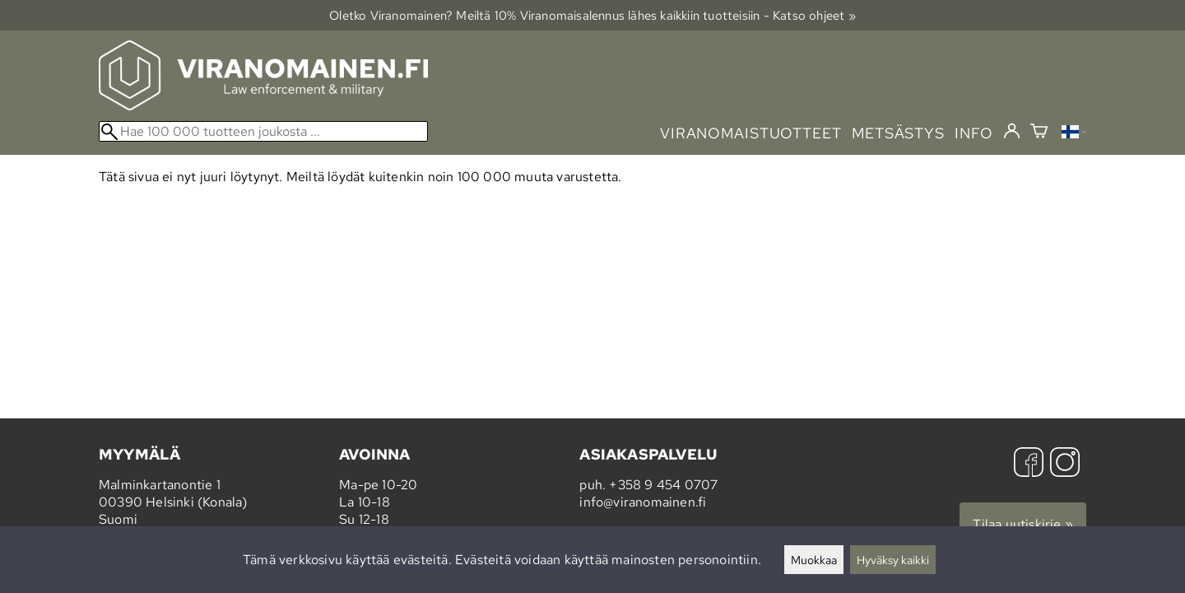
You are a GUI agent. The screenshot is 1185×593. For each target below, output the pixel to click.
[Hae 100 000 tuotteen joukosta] (263, 131)
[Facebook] (1028, 464)
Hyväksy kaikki (893, 559)
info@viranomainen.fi (642, 502)
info (974, 133)
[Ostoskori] (1039, 133)
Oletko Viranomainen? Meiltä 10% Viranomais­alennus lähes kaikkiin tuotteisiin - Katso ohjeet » (592, 15)
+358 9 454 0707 (663, 484)
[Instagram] (1065, 464)
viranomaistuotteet (751, 133)
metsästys (898, 133)
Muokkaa (814, 559)
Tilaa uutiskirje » (1023, 524)
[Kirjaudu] (1011, 131)
